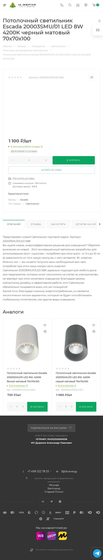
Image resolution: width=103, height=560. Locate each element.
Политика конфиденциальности (54, 549)
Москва (54, 484)
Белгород (54, 488)
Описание (14, 224)
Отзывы (36, 224)
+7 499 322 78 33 (38, 471)
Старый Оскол (54, 491)
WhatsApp (60, 501)
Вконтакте (43, 501)
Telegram (51, 501)
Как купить (58, 224)
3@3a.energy (69, 471)
